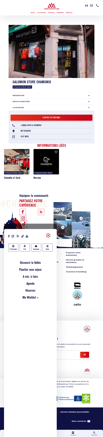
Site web (25, 137)
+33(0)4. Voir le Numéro (31, 125)
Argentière (60, 12)
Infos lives (30, 435)
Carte (51, 435)
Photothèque (45, 267)
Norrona (37, 178)
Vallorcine (69, 12)
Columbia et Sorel (12, 178)
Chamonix (51, 12)
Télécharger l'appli (22, 372)
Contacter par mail (51, 118)
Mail (18, 353)
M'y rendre (26, 131)
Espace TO (44, 257)
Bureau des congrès (22, 262)
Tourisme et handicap (76, 272)
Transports (73, 435)
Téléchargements (74, 267)
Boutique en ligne (21, 257)
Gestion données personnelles (74, 412)
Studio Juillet (21, 415)
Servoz (33, 12)
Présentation (18, 95)
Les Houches (41, 12)
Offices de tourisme (48, 262)
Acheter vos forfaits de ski (27, 331)
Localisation (18, 107)
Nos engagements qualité (24, 412)
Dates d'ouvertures (21, 101)
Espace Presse (46, 252)
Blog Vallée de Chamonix (24, 252)
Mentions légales (48, 412)
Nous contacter (79, 421)
